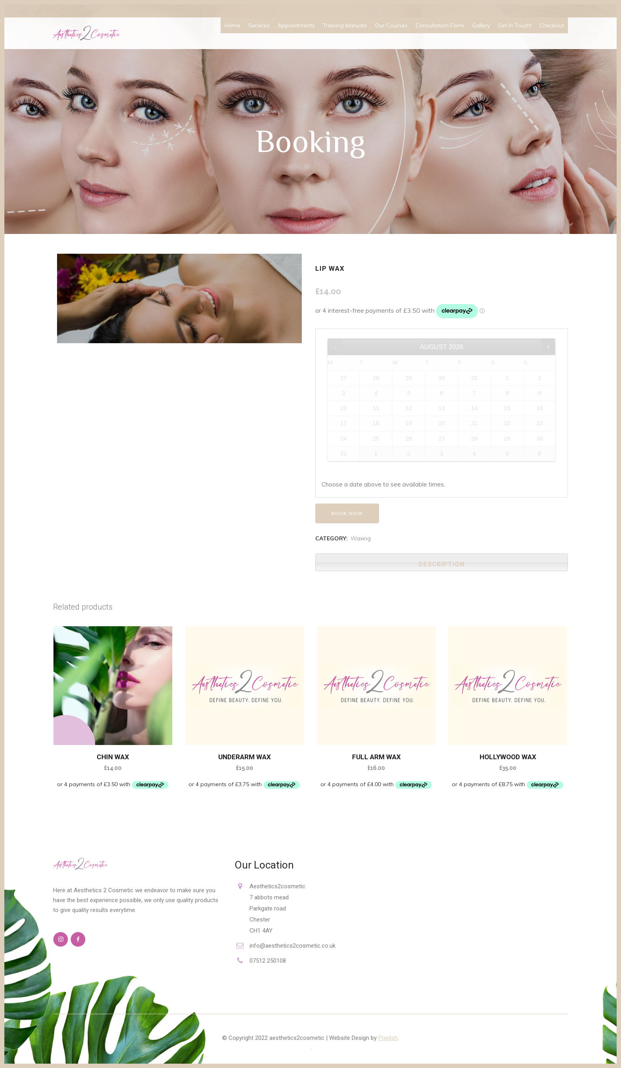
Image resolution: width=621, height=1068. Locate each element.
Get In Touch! (514, 25)
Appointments (296, 25)
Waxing (361, 538)
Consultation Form (439, 25)
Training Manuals (345, 25)
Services (259, 25)
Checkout (551, 25)
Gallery (481, 25)
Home (232, 25)
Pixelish (388, 1037)
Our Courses (391, 25)
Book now (347, 513)
